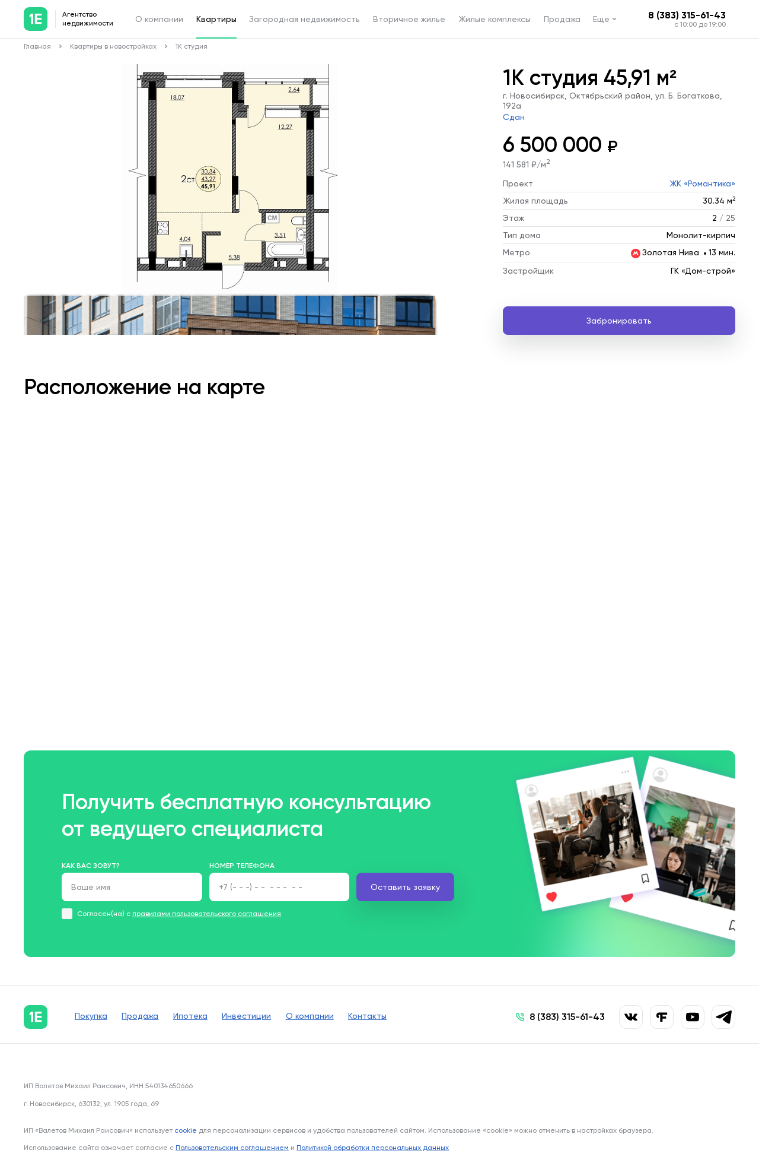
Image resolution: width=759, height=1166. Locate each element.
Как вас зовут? (91, 865)
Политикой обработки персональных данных (372, 1147)
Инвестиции (260, 1017)
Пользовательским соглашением (232, 1147)
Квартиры (216, 19)
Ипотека (199, 1017)
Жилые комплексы (494, 19)
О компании (159, 19)
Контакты (390, 1017)
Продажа (562, 19)
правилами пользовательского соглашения (206, 914)
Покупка (91, 1017)
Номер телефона (242, 865)
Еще (601, 19)
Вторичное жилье (409, 19)
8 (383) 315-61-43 (687, 15)
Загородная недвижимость (304, 19)
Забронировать (619, 320)
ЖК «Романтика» (702, 183)
